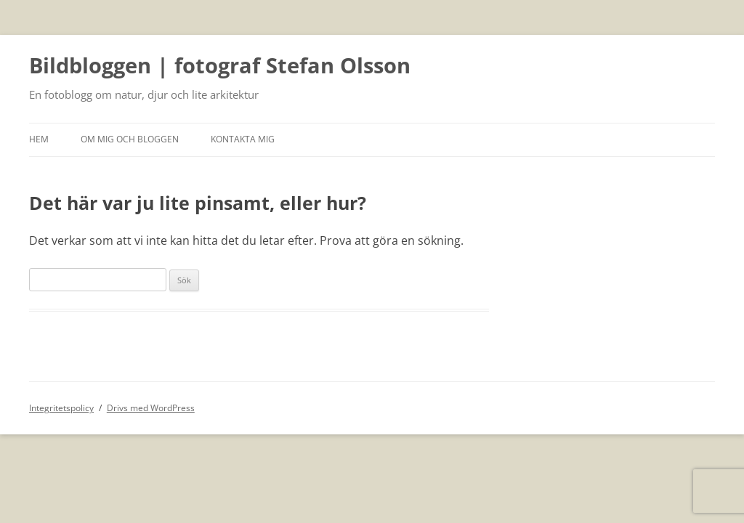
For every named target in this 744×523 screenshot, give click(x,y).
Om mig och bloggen (130, 139)
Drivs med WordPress (151, 408)
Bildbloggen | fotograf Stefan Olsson (220, 66)
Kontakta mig (243, 139)
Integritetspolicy (61, 408)
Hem (39, 139)
